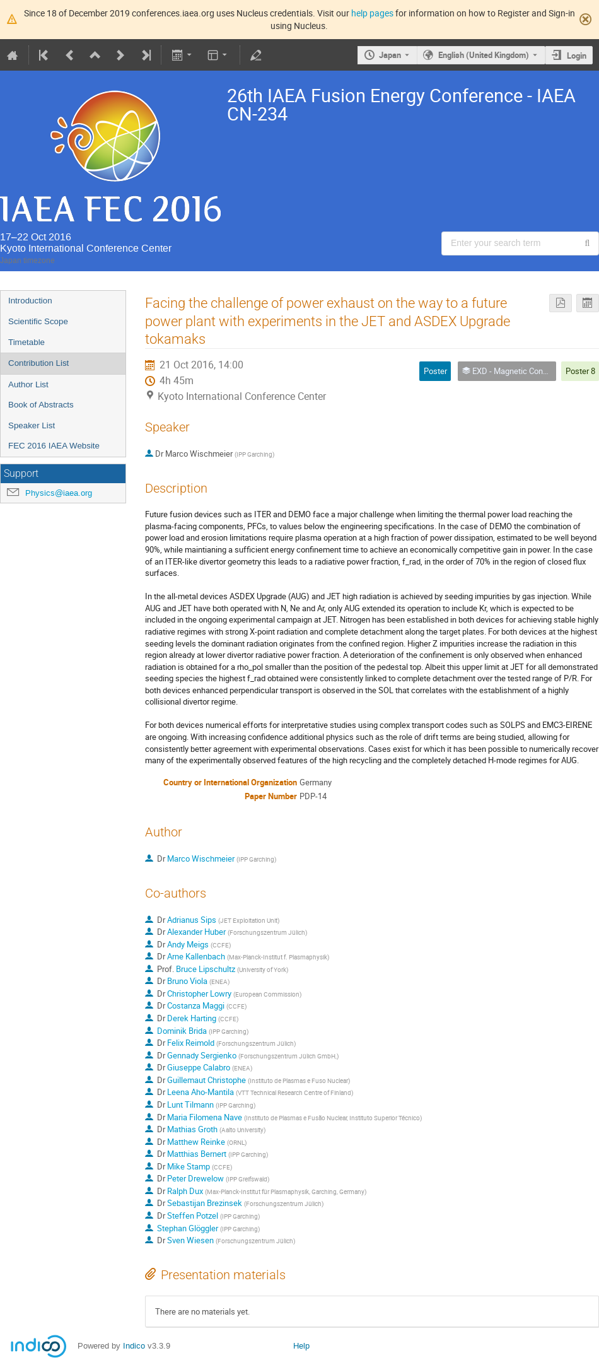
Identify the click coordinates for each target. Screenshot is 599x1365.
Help (301, 1345)
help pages (372, 13)
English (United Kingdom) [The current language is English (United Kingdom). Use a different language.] (483, 55)
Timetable (26, 342)
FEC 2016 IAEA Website (54, 445)
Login (576, 55)
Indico (134, 1345)
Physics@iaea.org (58, 493)
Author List (28, 384)
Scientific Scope (38, 321)
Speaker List (31, 425)
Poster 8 (580, 371)
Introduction (30, 300)
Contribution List (38, 363)
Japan (390, 55)
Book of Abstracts (41, 404)
